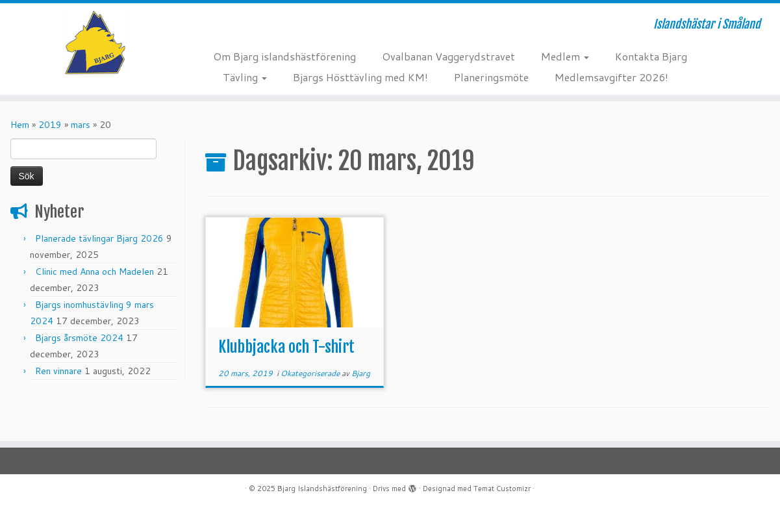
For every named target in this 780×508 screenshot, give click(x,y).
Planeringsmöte (491, 77)
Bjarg (360, 373)
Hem (19, 124)
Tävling (245, 77)
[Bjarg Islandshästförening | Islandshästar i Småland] (90, 42)
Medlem (565, 56)
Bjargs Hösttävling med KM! (360, 77)
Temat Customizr (502, 488)
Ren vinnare (58, 370)
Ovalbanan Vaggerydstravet (448, 56)
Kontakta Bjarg (651, 56)
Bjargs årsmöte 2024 (79, 337)
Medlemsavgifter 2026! (611, 77)
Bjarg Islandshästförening (322, 488)
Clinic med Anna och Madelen (94, 271)
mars (80, 124)
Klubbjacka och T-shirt (286, 347)
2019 (50, 124)
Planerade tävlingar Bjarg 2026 (99, 238)
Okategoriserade (311, 373)
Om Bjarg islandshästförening (284, 56)
